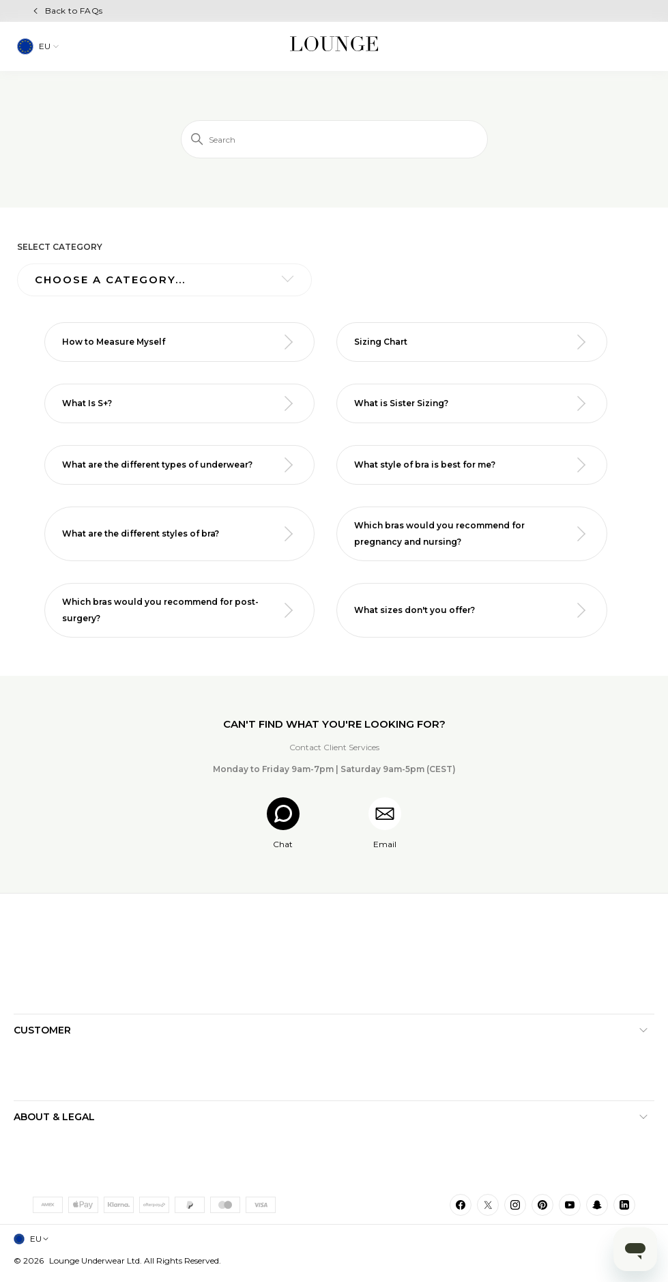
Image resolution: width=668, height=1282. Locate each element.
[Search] (334, 139)
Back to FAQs (74, 10)
